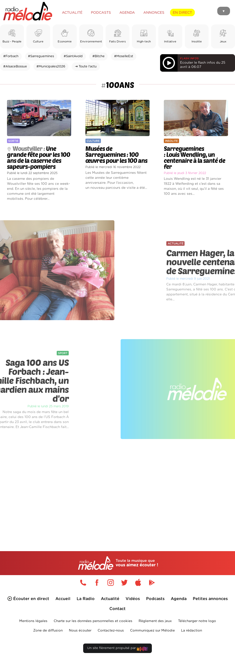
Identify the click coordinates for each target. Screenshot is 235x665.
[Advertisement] (117, 487)
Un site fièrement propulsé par (117, 649)
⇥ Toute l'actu (86, 66)
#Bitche (98, 56)
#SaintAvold (73, 56)
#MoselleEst (123, 56)
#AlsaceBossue (15, 66)
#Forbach (10, 56)
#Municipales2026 (50, 66)
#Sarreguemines (41, 56)
